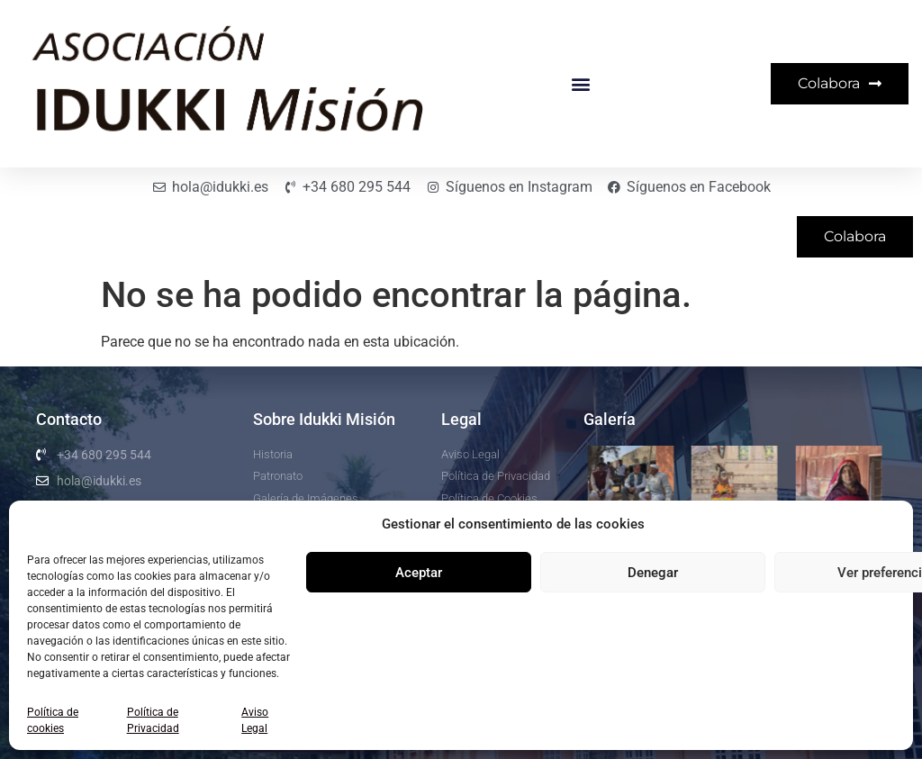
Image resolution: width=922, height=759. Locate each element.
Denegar (653, 573)
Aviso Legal (254, 720)
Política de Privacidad (153, 720)
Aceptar (418, 573)
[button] (580, 84)
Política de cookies (52, 720)
